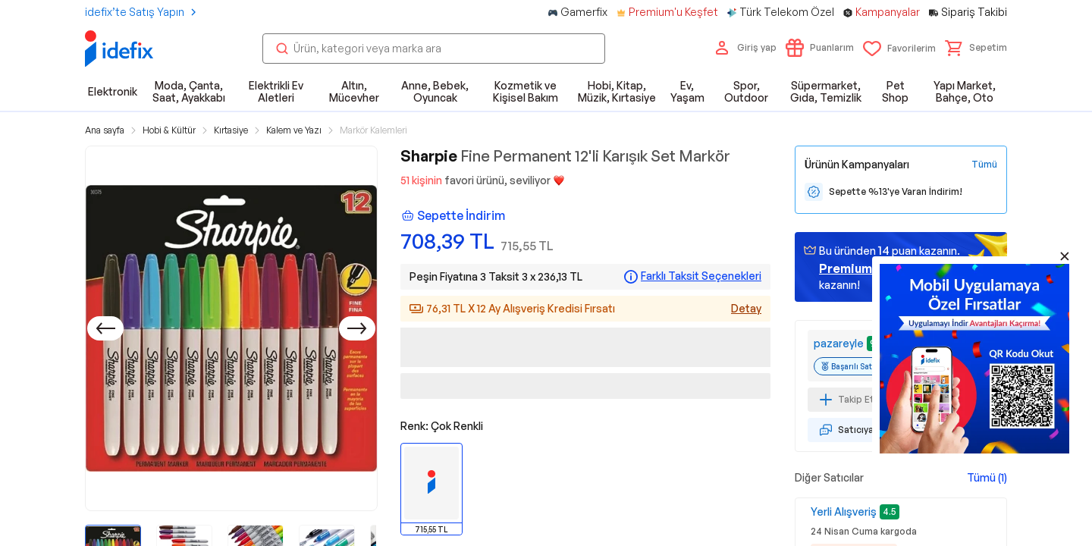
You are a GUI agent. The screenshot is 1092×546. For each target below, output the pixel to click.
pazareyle (839, 343)
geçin (865, 268)
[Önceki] (105, 328)
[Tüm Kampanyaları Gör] (984, 164)
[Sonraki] (357, 328)
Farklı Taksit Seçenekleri (701, 276)
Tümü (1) (987, 477)
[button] (976, 48)
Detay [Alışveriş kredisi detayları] (746, 308)
